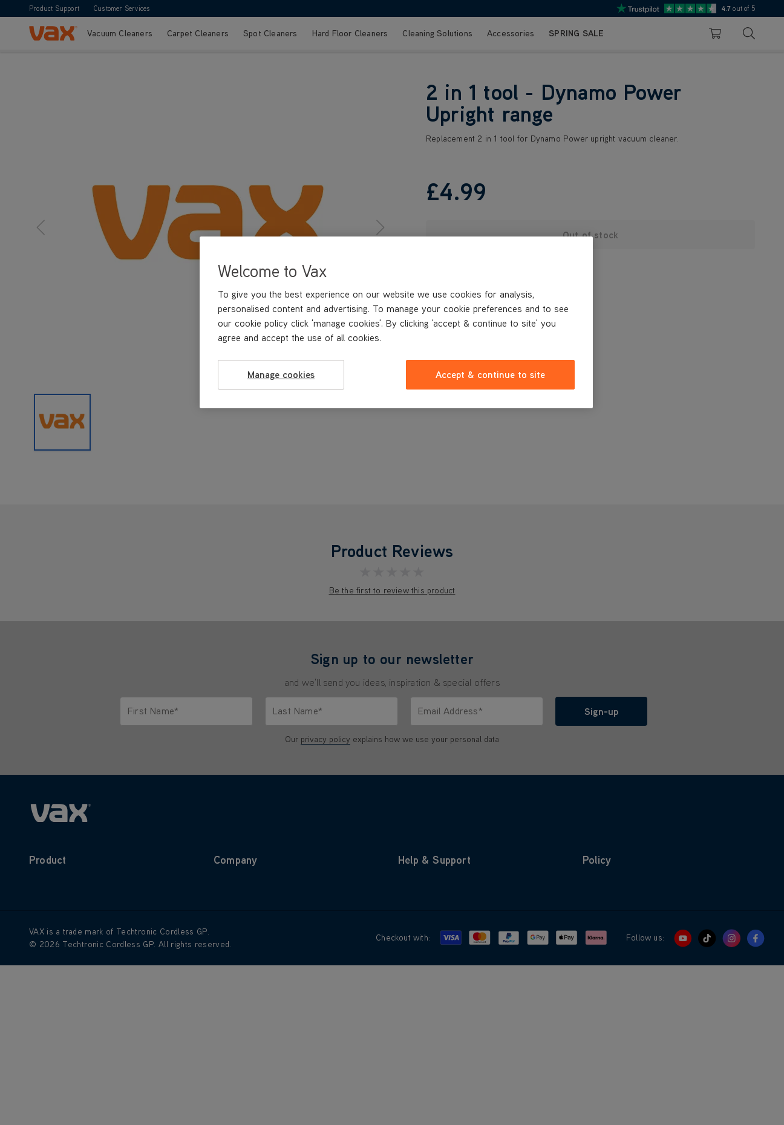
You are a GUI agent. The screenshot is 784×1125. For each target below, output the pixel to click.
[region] (396, 322)
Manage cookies (281, 374)
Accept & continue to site (490, 374)
